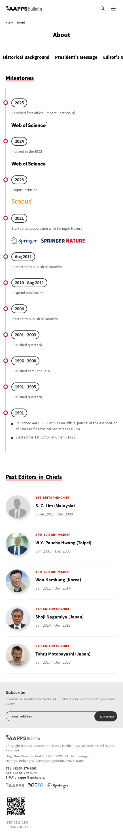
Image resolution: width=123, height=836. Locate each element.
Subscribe (107, 716)
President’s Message (76, 57)
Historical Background (26, 57)
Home (9, 22)
